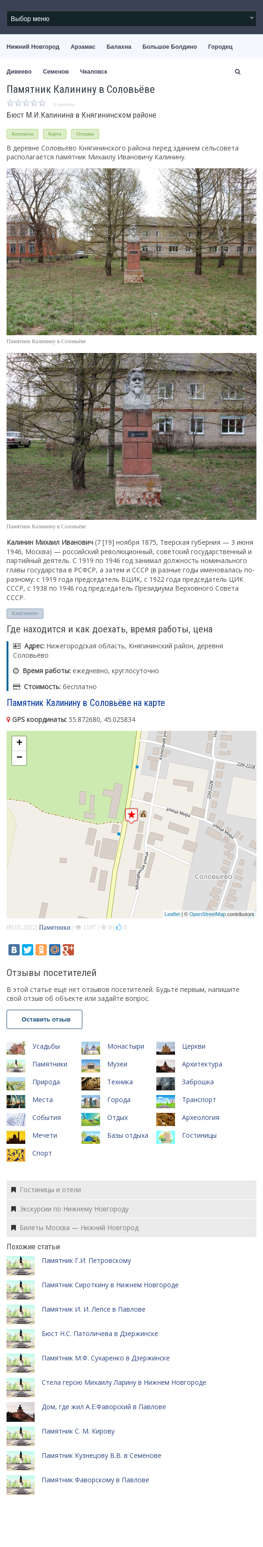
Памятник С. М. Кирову (78, 1431)
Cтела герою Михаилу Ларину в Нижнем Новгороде (124, 1382)
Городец (220, 47)
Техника (120, 1081)
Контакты (22, 133)
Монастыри (125, 1046)
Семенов (56, 71)
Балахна (119, 47)
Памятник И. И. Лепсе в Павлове (94, 1309)
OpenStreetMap (208, 914)
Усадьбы (46, 1046)
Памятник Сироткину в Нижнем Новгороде (110, 1284)
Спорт (42, 1153)
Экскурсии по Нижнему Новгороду (70, 1208)
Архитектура (202, 1063)
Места (42, 1099)
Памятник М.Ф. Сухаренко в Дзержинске (106, 1357)
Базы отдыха (127, 1135)
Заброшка (198, 1081)
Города (119, 1099)
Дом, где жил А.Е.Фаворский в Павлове (104, 1406)
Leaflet (172, 914)
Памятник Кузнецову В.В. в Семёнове (101, 1455)
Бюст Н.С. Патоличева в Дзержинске (100, 1333)
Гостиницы (199, 1135)
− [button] (19, 758)
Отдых (117, 1117)
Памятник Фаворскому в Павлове (95, 1479)
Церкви (193, 1046)
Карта (54, 133)
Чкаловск (93, 71)
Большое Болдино (170, 47)
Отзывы (85, 133)
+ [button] (19, 743)
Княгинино (25, 613)
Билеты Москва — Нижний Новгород (75, 1227)
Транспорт (199, 1099)
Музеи (117, 1063)
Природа (46, 1081)
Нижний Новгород (33, 47)
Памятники (54, 927)
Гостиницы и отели (46, 1189)
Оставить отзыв (44, 1019)
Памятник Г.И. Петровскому (86, 1260)
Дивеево (19, 71)
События (46, 1117)
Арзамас (83, 47)
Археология (200, 1117)
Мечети (44, 1135)
